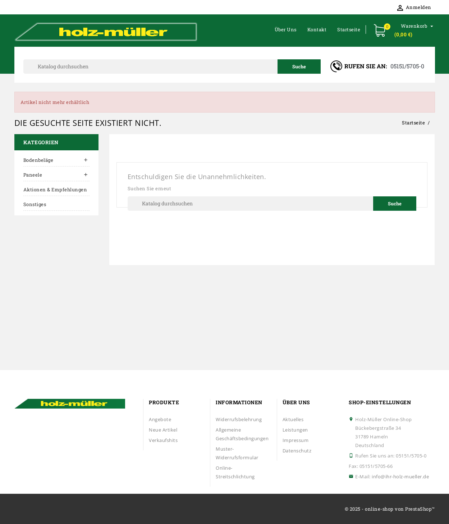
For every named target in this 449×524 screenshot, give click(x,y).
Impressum (296, 440)
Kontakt (317, 29)
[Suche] (172, 66)
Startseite (348, 29)
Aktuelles (293, 419)
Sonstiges (34, 204)
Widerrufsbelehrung (239, 419)
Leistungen (295, 430)
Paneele (32, 175)
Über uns (286, 29)
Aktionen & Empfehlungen (55, 189)
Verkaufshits (163, 440)
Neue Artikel (163, 430)
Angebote (160, 419)
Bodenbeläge (38, 160)
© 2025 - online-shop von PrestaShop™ (390, 509)
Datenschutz (297, 450)
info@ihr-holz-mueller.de (400, 476)
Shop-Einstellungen (380, 402)
